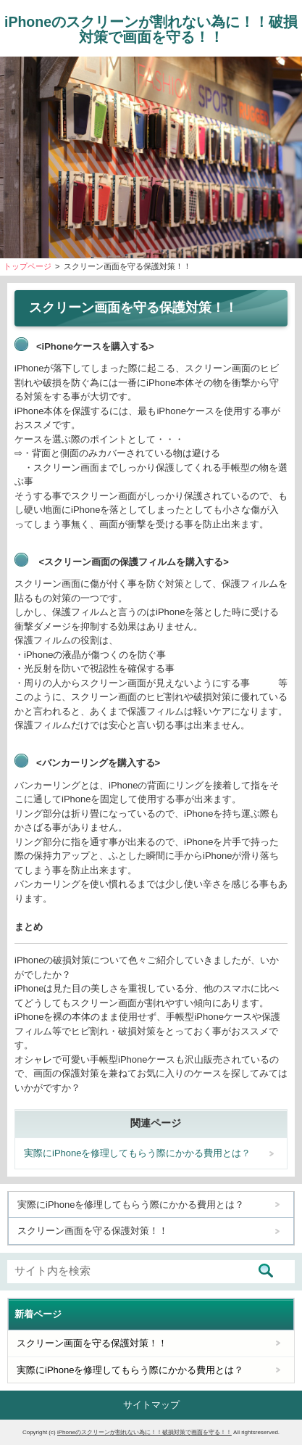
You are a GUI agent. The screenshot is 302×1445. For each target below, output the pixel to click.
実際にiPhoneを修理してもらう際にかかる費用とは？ (137, 1153)
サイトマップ (151, 1404)
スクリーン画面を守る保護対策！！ (92, 1230)
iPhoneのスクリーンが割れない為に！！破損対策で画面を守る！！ (151, 29)
